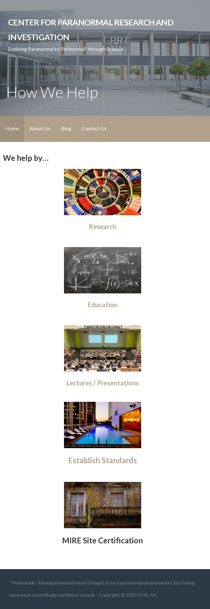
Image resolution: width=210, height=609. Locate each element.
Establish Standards (102, 460)
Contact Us (94, 128)
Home (12, 128)
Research (102, 226)
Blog (66, 128)
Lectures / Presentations (103, 383)
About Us (39, 128)
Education (102, 305)
